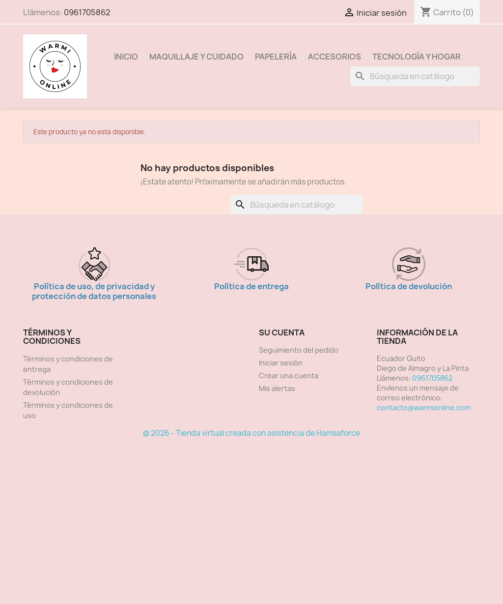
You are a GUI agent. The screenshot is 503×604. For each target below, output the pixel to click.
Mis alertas (277, 388)
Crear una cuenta (288, 375)
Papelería (276, 56)
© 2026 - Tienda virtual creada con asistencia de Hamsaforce (251, 433)
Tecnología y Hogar (416, 56)
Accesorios (334, 56)
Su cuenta (282, 332)
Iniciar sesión (281, 362)
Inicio (126, 56)
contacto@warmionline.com (424, 407)
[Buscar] (415, 76)
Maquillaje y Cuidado (196, 56)
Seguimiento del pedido (298, 350)
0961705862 (87, 12)
